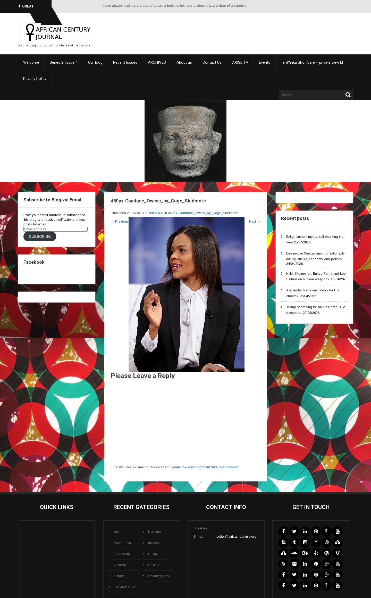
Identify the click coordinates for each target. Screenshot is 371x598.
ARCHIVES (157, 62)
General (120, 565)
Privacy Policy (34, 78)
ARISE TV (240, 62)
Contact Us (212, 62)
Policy (153, 554)
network (154, 543)
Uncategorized (159, 576)
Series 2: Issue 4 (64, 62)
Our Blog (95, 62)
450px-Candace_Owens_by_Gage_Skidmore (203, 213)
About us (184, 62)
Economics (122, 543)
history (119, 576)
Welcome (31, 62)
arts (117, 532)
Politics (153, 565)
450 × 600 (155, 213)
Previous (120, 221)
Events (264, 62)
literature (154, 532)
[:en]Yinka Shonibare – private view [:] (312, 62)
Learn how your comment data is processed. (205, 467)
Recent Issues (125, 62)
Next (254, 221)
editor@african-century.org (236, 536)
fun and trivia (123, 554)
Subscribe (39, 236)
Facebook (34, 262)
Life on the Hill (124, 587)
